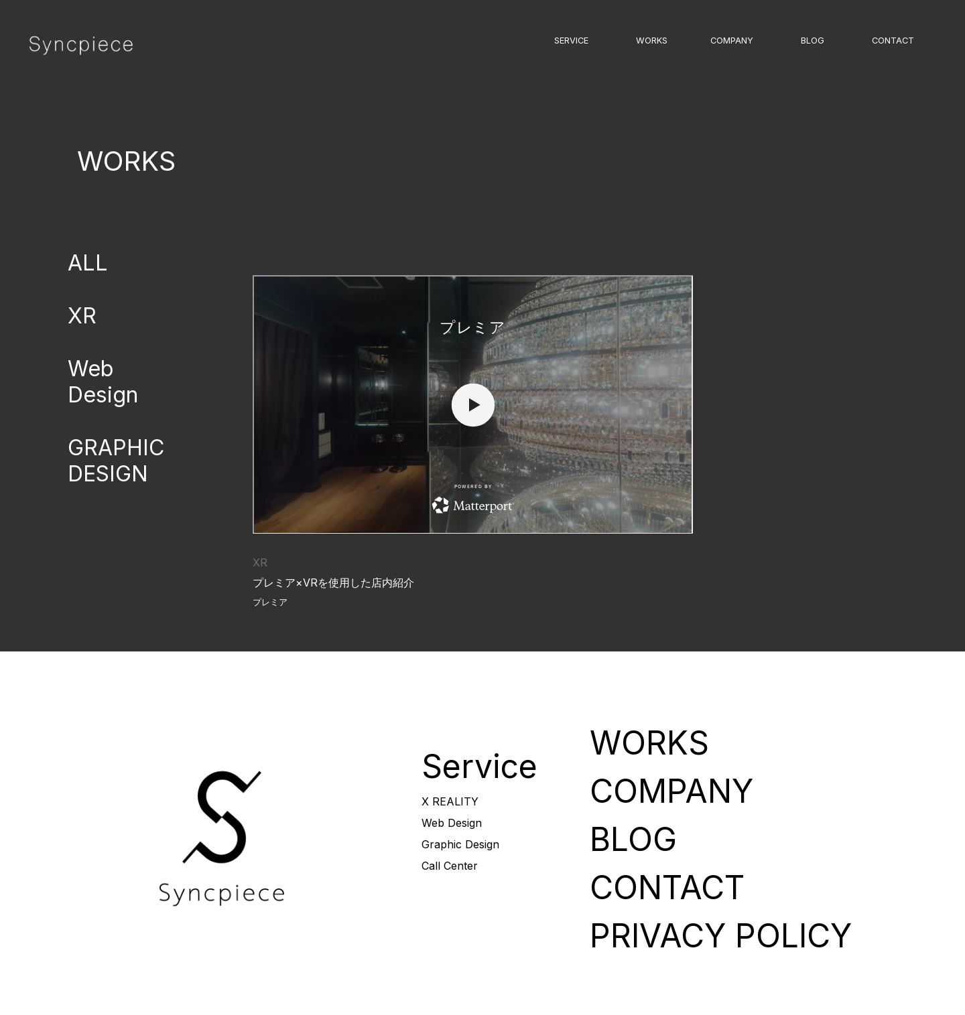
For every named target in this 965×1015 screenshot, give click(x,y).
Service (479, 766)
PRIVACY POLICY (721, 935)
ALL (88, 263)
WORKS (651, 40)
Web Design (103, 382)
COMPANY (731, 40)
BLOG (812, 40)
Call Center (450, 865)
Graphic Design (460, 844)
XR (82, 316)
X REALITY (450, 801)
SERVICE (571, 40)
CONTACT (893, 40)
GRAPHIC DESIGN (116, 461)
